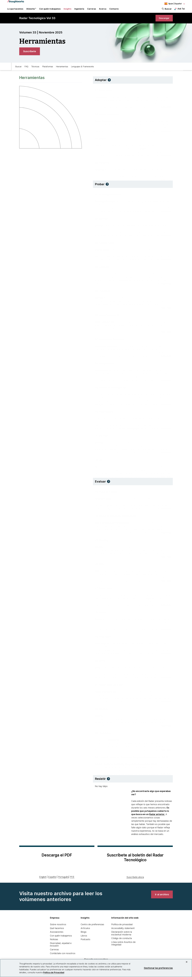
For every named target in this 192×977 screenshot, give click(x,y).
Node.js (112, 152)
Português (63, 880)
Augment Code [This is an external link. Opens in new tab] (103, 499)
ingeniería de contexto (116, 506)
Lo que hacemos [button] (15, 10)
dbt (122, 695)
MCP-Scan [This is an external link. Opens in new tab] (100, 644)
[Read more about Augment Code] (165, 509)
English (42, 880)
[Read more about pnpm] (165, 156)
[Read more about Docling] (165, 557)
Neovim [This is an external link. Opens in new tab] (141, 602)
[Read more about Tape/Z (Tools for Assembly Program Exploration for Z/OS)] (165, 774)
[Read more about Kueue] (165, 630)
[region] (96, 968)
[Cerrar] (186, 962)
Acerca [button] (102, 10)
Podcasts (85, 942)
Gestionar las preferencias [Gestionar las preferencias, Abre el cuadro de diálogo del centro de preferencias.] (158, 968)
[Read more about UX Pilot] (165, 453)
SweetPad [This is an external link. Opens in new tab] (113, 740)
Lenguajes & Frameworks (82, 69)
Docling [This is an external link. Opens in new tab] (99, 547)
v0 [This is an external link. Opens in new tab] (96, 467)
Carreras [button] (91, 10)
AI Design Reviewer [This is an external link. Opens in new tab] (105, 202)
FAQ (26, 69)
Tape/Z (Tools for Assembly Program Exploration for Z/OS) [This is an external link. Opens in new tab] (126, 764)
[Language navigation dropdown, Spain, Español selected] (171, 3)
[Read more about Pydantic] (165, 180)
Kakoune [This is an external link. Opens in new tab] (99, 606)
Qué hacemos (57, 931)
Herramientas (62, 69)
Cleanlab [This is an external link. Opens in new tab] (123, 281)
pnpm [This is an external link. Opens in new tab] (143, 149)
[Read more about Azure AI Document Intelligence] (165, 533)
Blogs (83, 935)
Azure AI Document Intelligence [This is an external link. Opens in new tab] (112, 523)
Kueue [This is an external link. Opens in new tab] (98, 620)
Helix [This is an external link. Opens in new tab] (148, 599)
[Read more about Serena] (165, 726)
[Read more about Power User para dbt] (165, 702)
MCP (123, 298)
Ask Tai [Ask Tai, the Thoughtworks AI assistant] (181, 10)
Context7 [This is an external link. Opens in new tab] (100, 298)
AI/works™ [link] (31, 10)
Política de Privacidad (53, 972)
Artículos (85, 931)
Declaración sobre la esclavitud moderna (121, 936)
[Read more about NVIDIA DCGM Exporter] (165, 405)
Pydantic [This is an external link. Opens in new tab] (99, 170)
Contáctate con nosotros (62, 956)
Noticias (54, 942)
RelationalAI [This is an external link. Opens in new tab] (133, 429)
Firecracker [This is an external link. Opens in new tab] (100, 581)
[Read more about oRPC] (165, 678)
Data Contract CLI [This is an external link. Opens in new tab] (104, 322)
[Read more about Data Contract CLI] (165, 332)
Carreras (54, 953)
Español (52, 880)
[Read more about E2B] (165, 581)
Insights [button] (67, 10)
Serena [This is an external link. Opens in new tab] (98, 716)
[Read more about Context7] (165, 308)
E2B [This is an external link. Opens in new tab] (97, 571)
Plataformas (47, 69)
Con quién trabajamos (61, 939)
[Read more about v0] (165, 477)
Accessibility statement (123, 931)
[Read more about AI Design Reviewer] (165, 212)
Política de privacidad (122, 927)
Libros (84, 939)
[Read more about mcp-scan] (165, 654)
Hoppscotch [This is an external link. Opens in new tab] (101, 371)
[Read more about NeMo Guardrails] (165, 132)
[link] (163, 20)
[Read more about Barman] (165, 236)
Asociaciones (56, 935)
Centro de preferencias (92, 927)
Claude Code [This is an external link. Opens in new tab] (102, 250)
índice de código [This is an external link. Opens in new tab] (103, 509)
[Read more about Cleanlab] (165, 284)
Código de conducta (121, 941)
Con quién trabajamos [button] (50, 10)
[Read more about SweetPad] (165, 750)
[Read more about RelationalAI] (165, 429)
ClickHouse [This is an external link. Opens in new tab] (101, 98)
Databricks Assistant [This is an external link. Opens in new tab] (106, 347)
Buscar (168, 10)
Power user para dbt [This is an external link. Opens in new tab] (105, 692)
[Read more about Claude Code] (165, 260)
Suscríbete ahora (135, 880)
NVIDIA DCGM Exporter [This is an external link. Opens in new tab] (107, 395)
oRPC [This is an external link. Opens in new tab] (98, 668)
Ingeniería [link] (79, 10)
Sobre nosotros (58, 927)
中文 (72, 880)
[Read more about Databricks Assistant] (165, 356)
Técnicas (35, 69)
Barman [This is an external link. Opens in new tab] (99, 226)
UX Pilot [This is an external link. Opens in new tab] (99, 443)
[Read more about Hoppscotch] (165, 381)
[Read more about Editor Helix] (165, 605)
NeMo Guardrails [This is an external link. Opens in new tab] (104, 122)
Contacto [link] (114, 10)
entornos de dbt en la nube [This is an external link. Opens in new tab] (144, 695)
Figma (143, 202)
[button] (109, 83)
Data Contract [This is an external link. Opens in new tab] (157, 326)
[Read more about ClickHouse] (165, 107)
